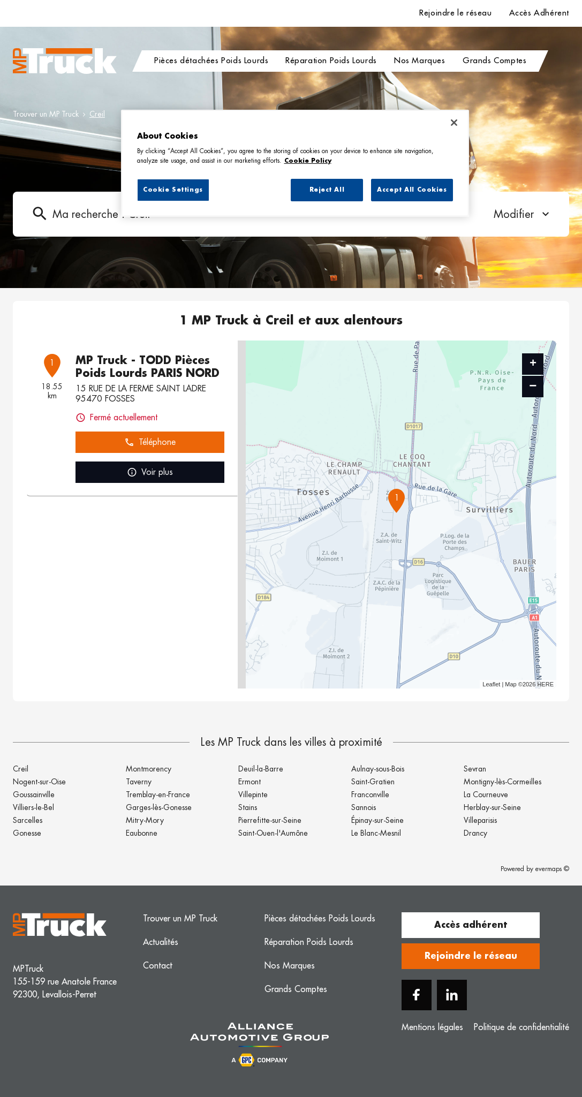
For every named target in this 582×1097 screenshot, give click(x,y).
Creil (97, 114)
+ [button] (533, 364)
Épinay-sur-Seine (377, 820)
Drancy (475, 833)
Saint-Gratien (373, 781)
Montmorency (148, 769)
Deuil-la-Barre (260, 769)
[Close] (454, 122)
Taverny (139, 781)
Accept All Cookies (412, 190)
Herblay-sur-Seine (492, 807)
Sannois (363, 807)
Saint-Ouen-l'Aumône (273, 833)
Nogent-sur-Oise (39, 781)
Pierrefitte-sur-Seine (269, 820)
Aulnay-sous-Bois (377, 769)
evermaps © (552, 869)
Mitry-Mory (145, 820)
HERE (545, 684)
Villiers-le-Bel (33, 807)
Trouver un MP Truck (46, 114)
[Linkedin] (452, 995)
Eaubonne (141, 833)
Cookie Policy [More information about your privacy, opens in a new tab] (307, 161)
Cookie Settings (173, 190)
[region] (295, 163)
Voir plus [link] (150, 472)
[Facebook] (417, 995)
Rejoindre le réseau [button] (471, 956)
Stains (247, 807)
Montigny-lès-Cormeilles (502, 781)
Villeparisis (480, 820)
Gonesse (27, 833)
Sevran (475, 769)
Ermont (249, 781)
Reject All (327, 190)
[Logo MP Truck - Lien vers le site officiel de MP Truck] (65, 61)
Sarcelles (27, 820)
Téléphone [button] (150, 442)
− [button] (532, 386)
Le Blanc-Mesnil (376, 833)
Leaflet (491, 684)
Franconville (370, 794)
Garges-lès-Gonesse (159, 807)
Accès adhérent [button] (470, 925)
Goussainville (34, 794)
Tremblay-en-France (158, 794)
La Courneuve (486, 794)
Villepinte (253, 794)
